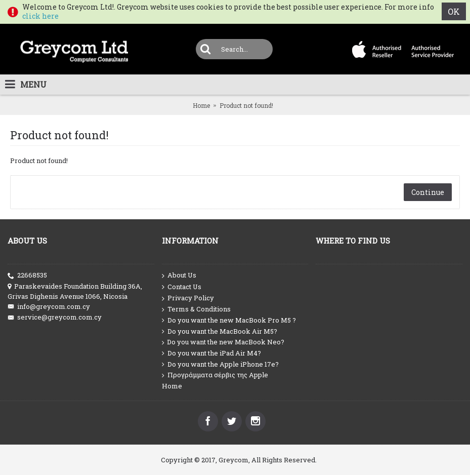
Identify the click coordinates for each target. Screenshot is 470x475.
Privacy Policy (188, 298)
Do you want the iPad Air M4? (211, 353)
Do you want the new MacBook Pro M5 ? (229, 320)
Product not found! (246, 105)
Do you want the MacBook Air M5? (219, 331)
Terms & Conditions (196, 309)
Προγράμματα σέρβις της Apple (215, 375)
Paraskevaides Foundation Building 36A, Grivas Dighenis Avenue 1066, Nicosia (75, 291)
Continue (427, 192)
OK (454, 11)
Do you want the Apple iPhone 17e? (220, 364)
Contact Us (181, 287)
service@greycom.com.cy (55, 317)
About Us (179, 275)
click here (40, 16)
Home (201, 105)
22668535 (27, 275)
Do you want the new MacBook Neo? (223, 342)
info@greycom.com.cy (49, 306)
